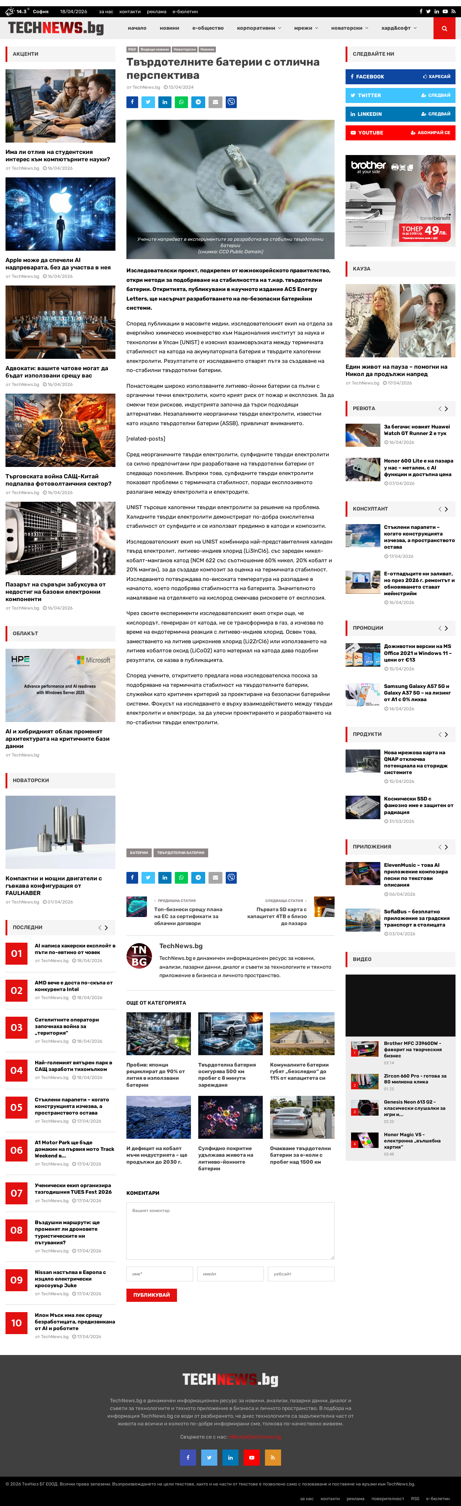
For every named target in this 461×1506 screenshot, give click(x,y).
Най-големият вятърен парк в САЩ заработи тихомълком (73, 1066)
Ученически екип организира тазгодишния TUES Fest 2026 (73, 1188)
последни (28, 927)
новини (169, 28)
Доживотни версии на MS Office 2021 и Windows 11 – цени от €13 (418, 653)
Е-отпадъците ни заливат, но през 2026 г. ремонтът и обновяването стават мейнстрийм (419, 584)
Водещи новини (155, 49)
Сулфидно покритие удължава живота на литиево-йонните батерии (225, 1158)
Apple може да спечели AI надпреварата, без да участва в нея (58, 264)
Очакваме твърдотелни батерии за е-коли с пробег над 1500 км (300, 1155)
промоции (368, 628)
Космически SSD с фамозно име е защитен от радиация (419, 805)
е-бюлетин (185, 11)
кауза (361, 269)
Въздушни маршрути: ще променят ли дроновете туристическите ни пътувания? (67, 1232)
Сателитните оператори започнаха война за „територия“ (67, 1026)
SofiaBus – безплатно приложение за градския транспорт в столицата (417, 918)
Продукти (367, 734)
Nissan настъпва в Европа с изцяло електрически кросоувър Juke (70, 1279)
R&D (132, 49)
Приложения (372, 847)
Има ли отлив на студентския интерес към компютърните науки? (57, 155)
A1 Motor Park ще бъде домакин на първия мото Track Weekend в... (74, 1149)
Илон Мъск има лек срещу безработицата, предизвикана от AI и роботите (75, 1322)
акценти (25, 54)
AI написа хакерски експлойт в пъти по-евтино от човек (75, 949)
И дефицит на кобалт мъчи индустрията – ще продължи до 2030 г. (156, 1155)
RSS (415, 1498)
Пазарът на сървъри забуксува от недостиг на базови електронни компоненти (55, 592)
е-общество (208, 28)
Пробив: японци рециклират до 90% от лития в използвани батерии (155, 1075)
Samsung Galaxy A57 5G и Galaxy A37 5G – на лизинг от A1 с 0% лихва (417, 693)
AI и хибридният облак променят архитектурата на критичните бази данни (57, 739)
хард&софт (396, 28)
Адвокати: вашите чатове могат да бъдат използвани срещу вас (56, 372)
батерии (139, 853)
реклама (156, 11)
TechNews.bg (146, 87)
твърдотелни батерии (180, 853)
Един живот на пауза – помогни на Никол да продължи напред (396, 370)
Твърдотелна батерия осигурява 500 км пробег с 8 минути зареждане (227, 1075)
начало (137, 28)
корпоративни (256, 28)
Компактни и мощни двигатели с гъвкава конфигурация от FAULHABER (53, 885)
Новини (207, 49)
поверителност (388, 1498)
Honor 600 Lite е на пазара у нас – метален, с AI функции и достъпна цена (418, 467)
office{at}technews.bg (255, 1437)
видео (362, 959)
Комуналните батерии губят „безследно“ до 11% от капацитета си (299, 1071)
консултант (370, 509)
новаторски (346, 28)
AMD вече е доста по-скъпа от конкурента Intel (74, 986)
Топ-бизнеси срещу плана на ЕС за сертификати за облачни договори (188, 916)
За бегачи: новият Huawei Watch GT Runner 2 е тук (417, 430)
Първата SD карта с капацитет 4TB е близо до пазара (277, 916)
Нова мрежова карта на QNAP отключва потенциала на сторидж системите (416, 763)
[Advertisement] (230, 784)
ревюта (364, 408)
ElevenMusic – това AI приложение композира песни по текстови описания (416, 875)
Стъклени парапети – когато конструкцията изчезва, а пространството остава (72, 1106)
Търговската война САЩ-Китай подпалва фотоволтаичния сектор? (58, 480)
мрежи (303, 28)
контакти (130, 11)
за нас (106, 11)
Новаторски (185, 49)
